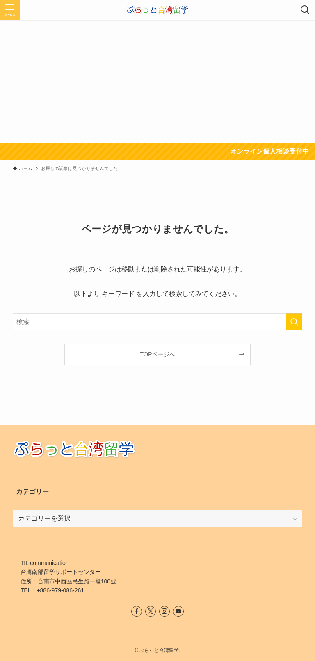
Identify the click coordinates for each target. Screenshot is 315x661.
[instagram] (164, 611)
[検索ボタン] (305, 10)
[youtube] (178, 611)
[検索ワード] (158, 321)
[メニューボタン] (10, 10)
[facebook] (136, 611)
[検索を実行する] (294, 321)
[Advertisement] (157, 81)
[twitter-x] (150, 611)
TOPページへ (157, 354)
